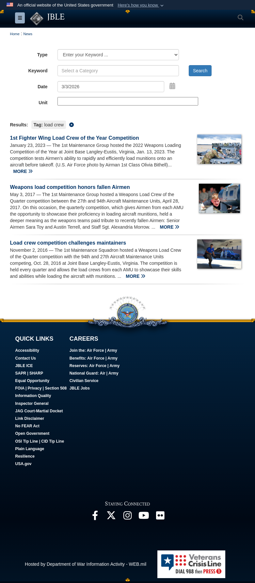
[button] (141, 5)
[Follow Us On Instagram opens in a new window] (128, 517)
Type (42, 54)
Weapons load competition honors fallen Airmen (70, 187)
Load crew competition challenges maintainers (68, 243)
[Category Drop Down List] (118, 54)
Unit (43, 102)
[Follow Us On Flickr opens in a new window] (160, 517)
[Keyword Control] (118, 70)
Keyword (37, 70)
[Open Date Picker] (172, 86)
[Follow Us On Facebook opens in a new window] (95, 517)
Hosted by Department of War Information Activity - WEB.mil (85, 564)
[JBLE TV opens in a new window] (144, 517)
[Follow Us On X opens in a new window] (111, 517)
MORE (23, 171)
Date (42, 86)
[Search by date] (111, 86)
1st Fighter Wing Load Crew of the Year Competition (74, 138)
